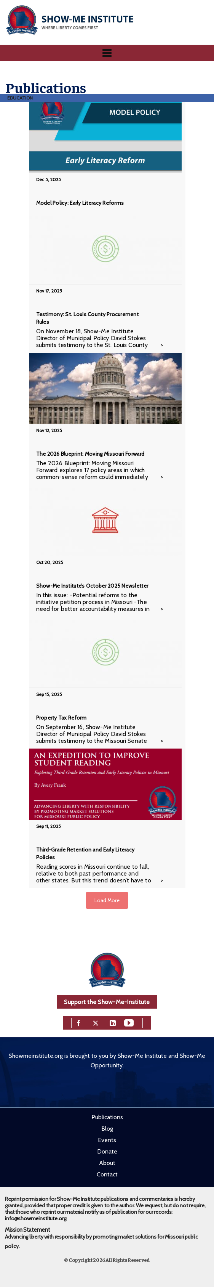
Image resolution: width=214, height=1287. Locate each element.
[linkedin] (113, 1022)
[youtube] (129, 1022)
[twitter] (96, 1022)
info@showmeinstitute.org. (36, 1218)
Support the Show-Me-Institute (107, 1002)
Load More (107, 900)
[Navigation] (107, 53)
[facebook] (78, 1022)
